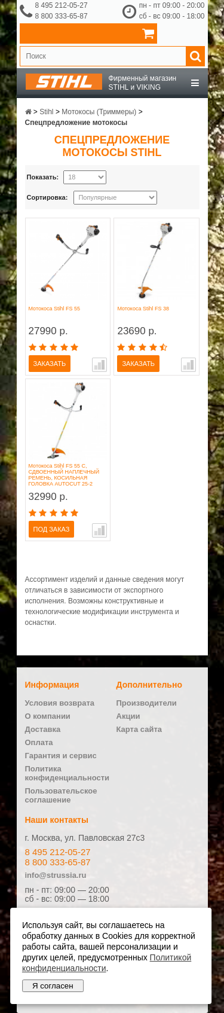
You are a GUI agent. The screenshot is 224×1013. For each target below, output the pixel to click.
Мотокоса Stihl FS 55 (55, 309)
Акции (128, 716)
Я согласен (52, 985)
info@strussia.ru (56, 875)
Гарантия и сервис (61, 755)
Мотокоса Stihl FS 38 (143, 309)
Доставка (43, 729)
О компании (47, 716)
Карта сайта (139, 729)
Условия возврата (60, 702)
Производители (146, 702)
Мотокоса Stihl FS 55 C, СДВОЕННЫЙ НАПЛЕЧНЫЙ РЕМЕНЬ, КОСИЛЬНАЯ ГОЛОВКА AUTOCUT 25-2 (64, 475)
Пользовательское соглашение (61, 795)
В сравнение (99, 365)
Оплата (39, 742)
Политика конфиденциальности (67, 773)
